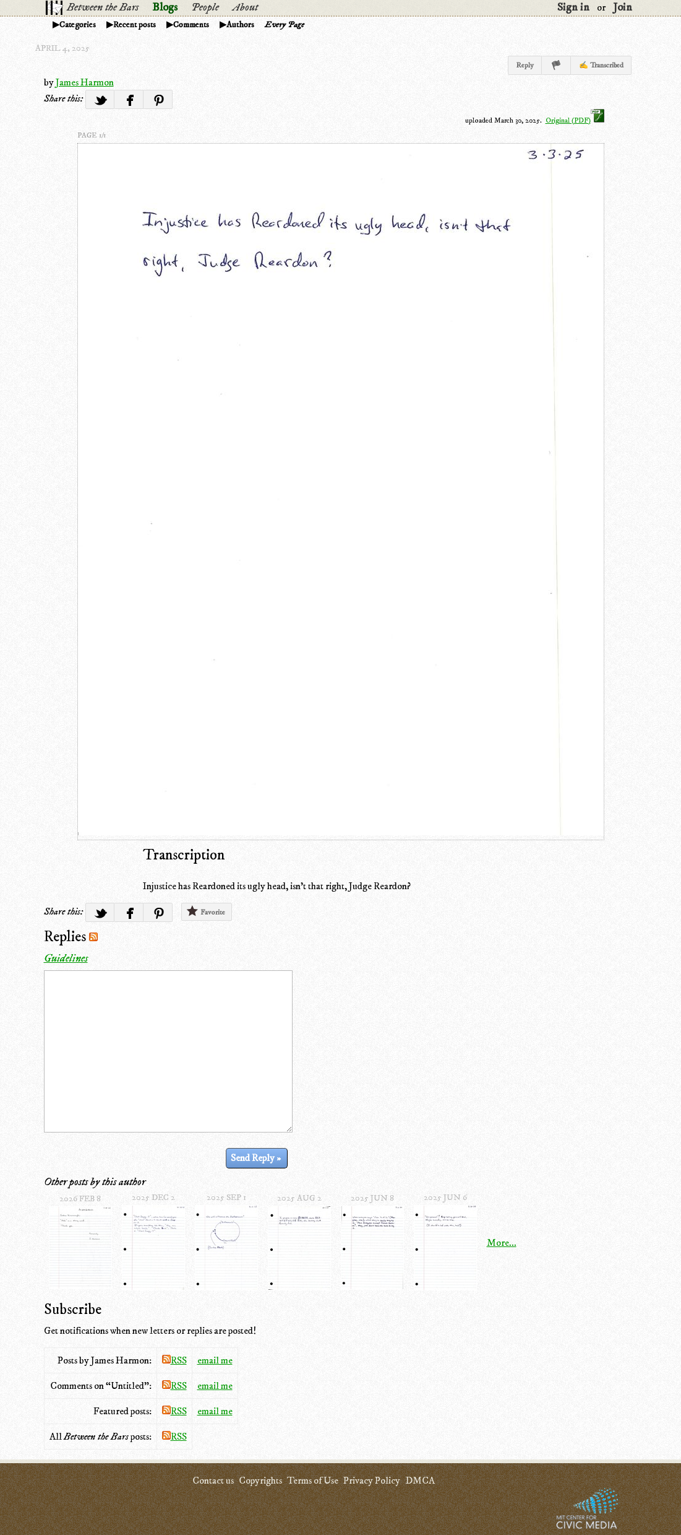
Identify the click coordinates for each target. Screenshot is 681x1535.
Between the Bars (103, 7)
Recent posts (134, 24)
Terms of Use (312, 1480)
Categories (77, 24)
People (205, 7)
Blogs (165, 7)
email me (215, 1360)
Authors (240, 24)
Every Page (284, 24)
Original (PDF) (575, 120)
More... (501, 1243)
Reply (525, 65)
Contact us (213, 1480)
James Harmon (85, 82)
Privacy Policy (371, 1480)
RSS (174, 1360)
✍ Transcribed (601, 65)
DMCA (420, 1480)
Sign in (573, 7)
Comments (191, 24)
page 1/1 (91, 135)
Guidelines (66, 958)
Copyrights (260, 1480)
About (245, 7)
